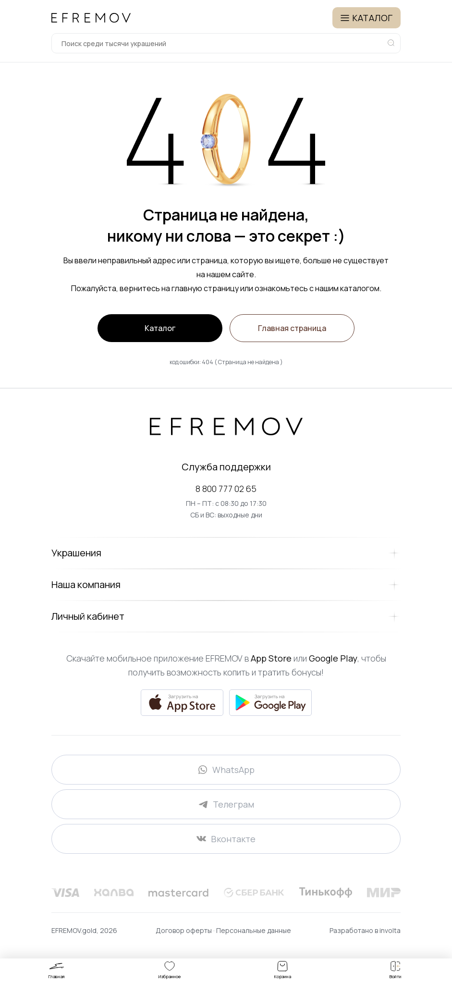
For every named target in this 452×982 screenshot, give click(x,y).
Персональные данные (253, 930)
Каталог (160, 328)
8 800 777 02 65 (226, 488)
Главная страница (292, 328)
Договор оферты (184, 930)
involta (390, 930)
